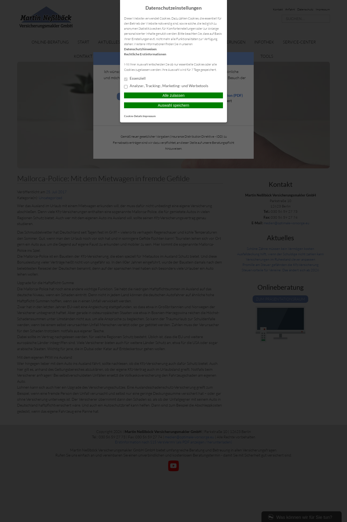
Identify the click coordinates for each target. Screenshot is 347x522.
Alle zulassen (174, 95)
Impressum (149, 116)
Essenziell (135, 78)
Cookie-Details (133, 116)
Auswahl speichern (173, 105)
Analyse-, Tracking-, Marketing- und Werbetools (166, 86)
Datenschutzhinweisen (140, 49)
